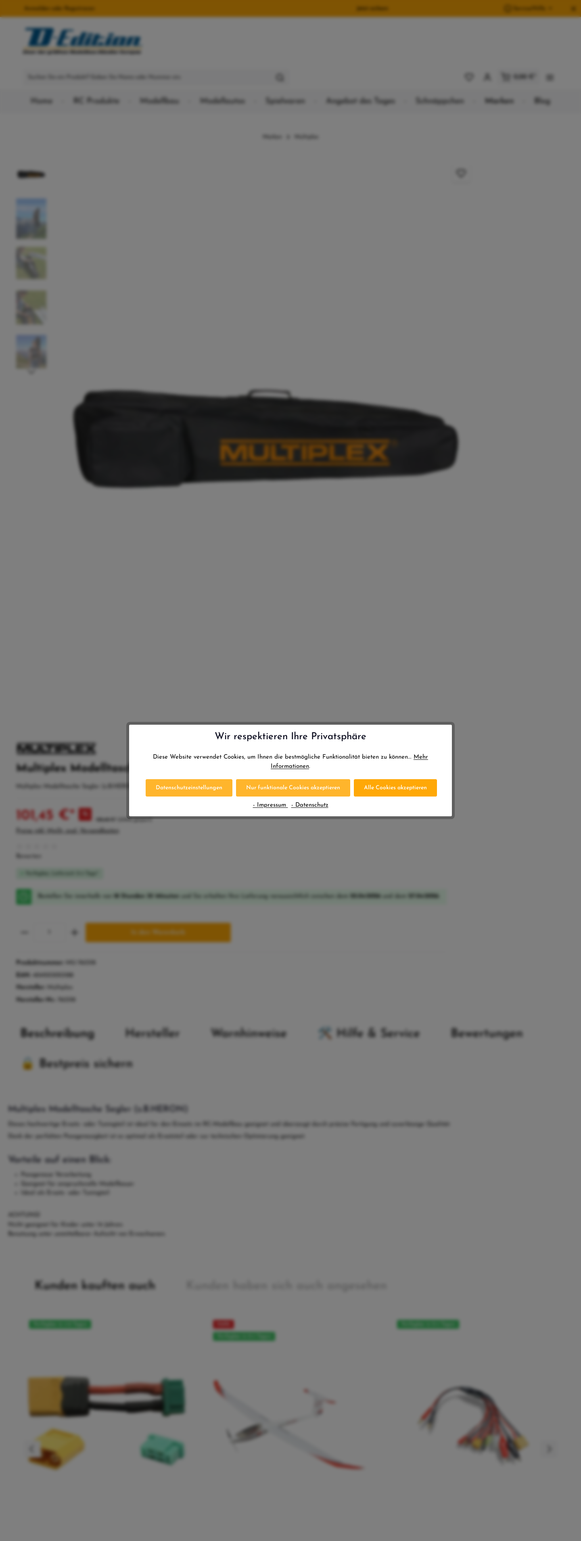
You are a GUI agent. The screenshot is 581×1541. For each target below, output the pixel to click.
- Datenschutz (309, 805)
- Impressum (270, 805)
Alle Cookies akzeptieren (395, 788)
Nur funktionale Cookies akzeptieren (293, 788)
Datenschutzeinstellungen (189, 788)
